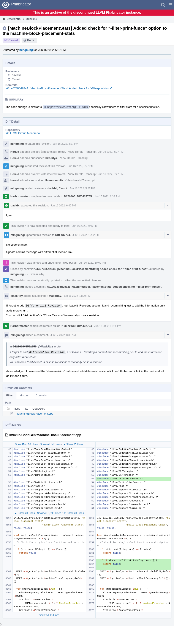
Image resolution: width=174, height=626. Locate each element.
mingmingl (26, 50)
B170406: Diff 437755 (78, 196)
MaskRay (17, 295)
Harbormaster (19, 196)
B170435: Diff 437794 (78, 326)
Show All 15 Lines (49, 615)
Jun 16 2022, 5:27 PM (65, 143)
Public (31, 40)
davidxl (16, 75)
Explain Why (36, 274)
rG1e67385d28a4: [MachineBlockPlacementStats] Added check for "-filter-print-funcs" (59, 88)
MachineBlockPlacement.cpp (35, 413)
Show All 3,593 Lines (49, 513)
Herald (14, 151)
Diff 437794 (62, 235)
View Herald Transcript (82, 151)
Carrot (16, 79)
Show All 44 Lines (50, 444)
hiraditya (51, 158)
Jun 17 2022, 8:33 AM (63, 335)
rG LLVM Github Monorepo (23, 133)
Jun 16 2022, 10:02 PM (86, 235)
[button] (170, 5)
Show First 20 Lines (26, 444)
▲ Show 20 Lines (24, 513)
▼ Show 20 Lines (73, 444)
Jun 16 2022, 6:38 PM (107, 196)
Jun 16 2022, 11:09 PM (77, 295)
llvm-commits (54, 180)
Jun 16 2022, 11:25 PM (107, 326)
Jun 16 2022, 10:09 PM (92, 262)
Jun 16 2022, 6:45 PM (63, 205)
